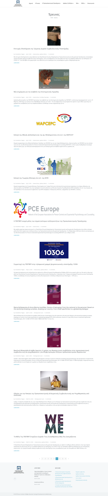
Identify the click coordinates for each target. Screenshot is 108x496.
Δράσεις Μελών (43, 54)
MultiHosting (48, 494)
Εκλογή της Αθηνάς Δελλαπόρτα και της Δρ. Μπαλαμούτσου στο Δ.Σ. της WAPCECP (43, 135)
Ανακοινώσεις (36, 54)
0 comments (51, 54)
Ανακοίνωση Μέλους (39, 482)
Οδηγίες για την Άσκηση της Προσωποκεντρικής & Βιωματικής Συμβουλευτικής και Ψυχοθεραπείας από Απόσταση (51, 394)
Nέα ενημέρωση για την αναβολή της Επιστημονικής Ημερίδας (36, 92)
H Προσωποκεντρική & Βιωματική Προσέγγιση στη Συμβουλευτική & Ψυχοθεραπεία (63, 473)
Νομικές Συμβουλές (80, 472)
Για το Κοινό (78, 478)
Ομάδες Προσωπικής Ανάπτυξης (83, 476)
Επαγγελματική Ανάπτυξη (81, 480)
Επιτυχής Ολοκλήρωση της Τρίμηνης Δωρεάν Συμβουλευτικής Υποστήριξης (41, 49)
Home (51, 17)
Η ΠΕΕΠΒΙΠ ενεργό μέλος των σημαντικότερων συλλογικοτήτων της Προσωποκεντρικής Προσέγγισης (50, 221)
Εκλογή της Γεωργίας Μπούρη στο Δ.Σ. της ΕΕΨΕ (31, 178)
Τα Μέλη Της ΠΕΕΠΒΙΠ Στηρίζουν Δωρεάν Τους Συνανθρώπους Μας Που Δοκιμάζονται (45, 437)
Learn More (16, 62)
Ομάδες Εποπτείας (80, 474)
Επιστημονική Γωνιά (38, 312)
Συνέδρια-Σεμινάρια (44, 97)
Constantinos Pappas (20, 54)
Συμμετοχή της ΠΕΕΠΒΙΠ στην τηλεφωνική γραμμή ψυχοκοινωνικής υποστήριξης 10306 (46, 264)
